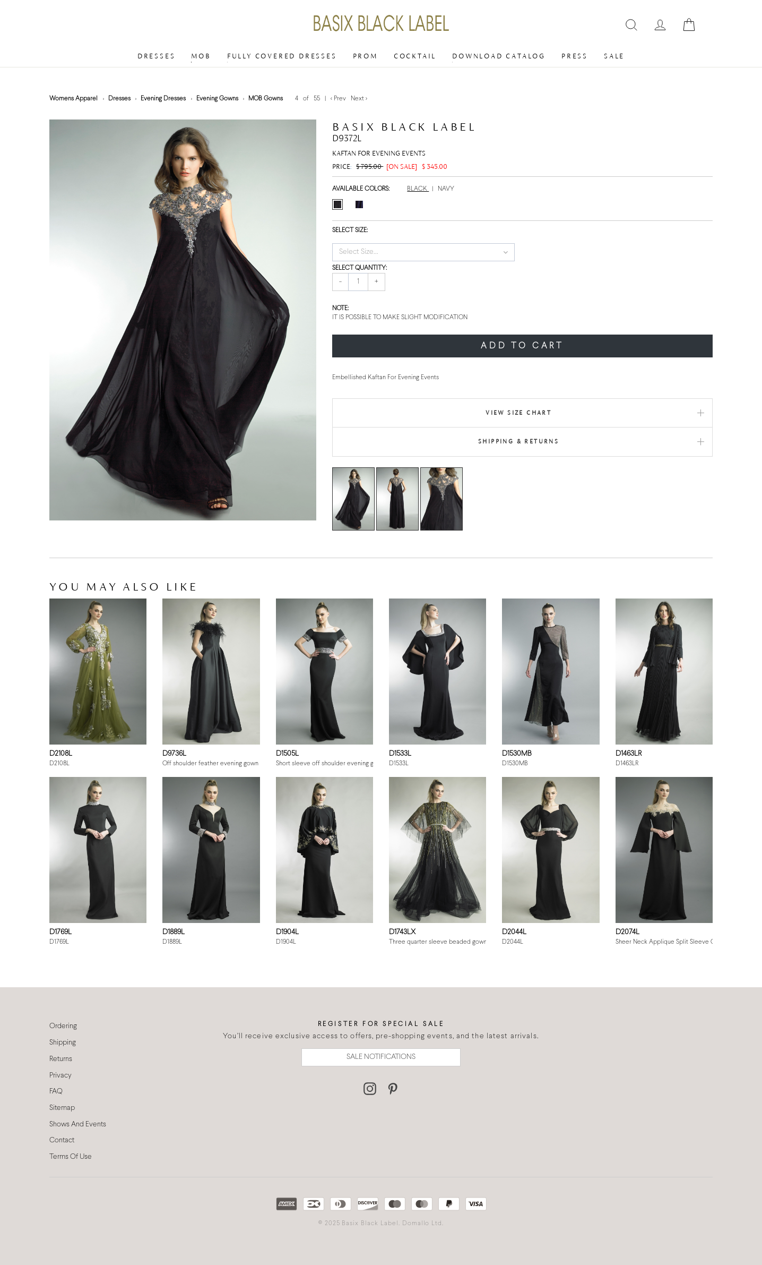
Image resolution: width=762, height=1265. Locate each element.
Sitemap (62, 1108)
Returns (60, 1059)
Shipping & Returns (518, 441)
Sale (614, 56)
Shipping (62, 1042)
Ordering (63, 1026)
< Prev (339, 99)
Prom (365, 56)
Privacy (60, 1075)
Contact (61, 1140)
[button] (423, 252)
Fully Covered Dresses (282, 56)
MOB (201, 56)
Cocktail (415, 56)
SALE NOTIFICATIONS (381, 1057)
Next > (359, 99)
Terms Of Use (70, 1156)
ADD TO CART (522, 346)
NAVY (446, 189)
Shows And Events (77, 1124)
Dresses (156, 56)
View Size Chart (518, 412)
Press (574, 56)
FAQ (56, 1091)
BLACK (418, 189)
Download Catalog (498, 56)
